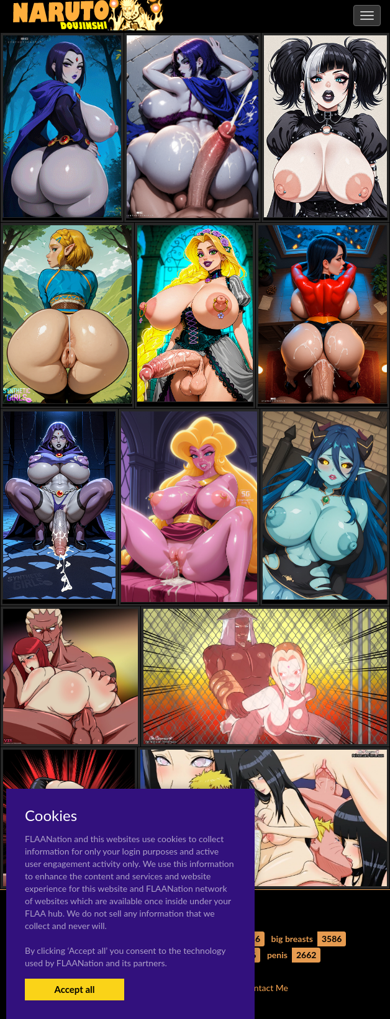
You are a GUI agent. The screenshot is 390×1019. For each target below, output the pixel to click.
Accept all (74, 989)
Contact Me (265, 987)
